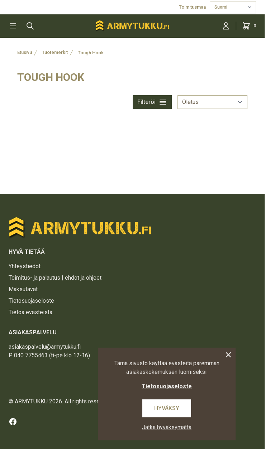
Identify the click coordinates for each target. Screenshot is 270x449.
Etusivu (24, 52)
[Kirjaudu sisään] (226, 26)
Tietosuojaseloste (31, 300)
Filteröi (152, 102)
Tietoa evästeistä (30, 312)
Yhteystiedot (25, 266)
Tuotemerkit (55, 52)
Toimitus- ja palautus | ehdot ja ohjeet (55, 277)
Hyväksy (166, 408)
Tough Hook (91, 52)
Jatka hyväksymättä (166, 427)
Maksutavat (23, 289)
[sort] (212, 102)
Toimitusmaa (193, 7)
